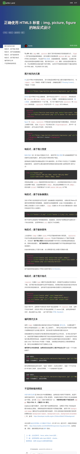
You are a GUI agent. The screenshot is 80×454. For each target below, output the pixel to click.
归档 (71, 3)
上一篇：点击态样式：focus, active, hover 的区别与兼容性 (43, 435)
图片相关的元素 (10, 46)
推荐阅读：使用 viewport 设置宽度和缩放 (39, 441)
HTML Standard (58, 312)
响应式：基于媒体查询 (12, 55)
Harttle (28, 45)
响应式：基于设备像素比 (12, 52)
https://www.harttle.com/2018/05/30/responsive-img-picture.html (49, 426)
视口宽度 (47, 59)
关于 (75, 3)
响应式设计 (28, 155)
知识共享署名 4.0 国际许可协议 (41, 423)
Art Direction (56, 269)
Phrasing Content (67, 82)
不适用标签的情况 (10, 63)
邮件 (45, 428)
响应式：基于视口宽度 (12, 49)
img (26, 80)
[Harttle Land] (10, 3)
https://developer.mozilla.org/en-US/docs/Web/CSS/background (54, 416)
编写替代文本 (9, 60)
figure (26, 122)
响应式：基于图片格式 (12, 57)
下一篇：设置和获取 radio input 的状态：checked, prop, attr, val (43, 438)
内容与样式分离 (30, 394)
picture (27, 96)
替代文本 (62, 325)
